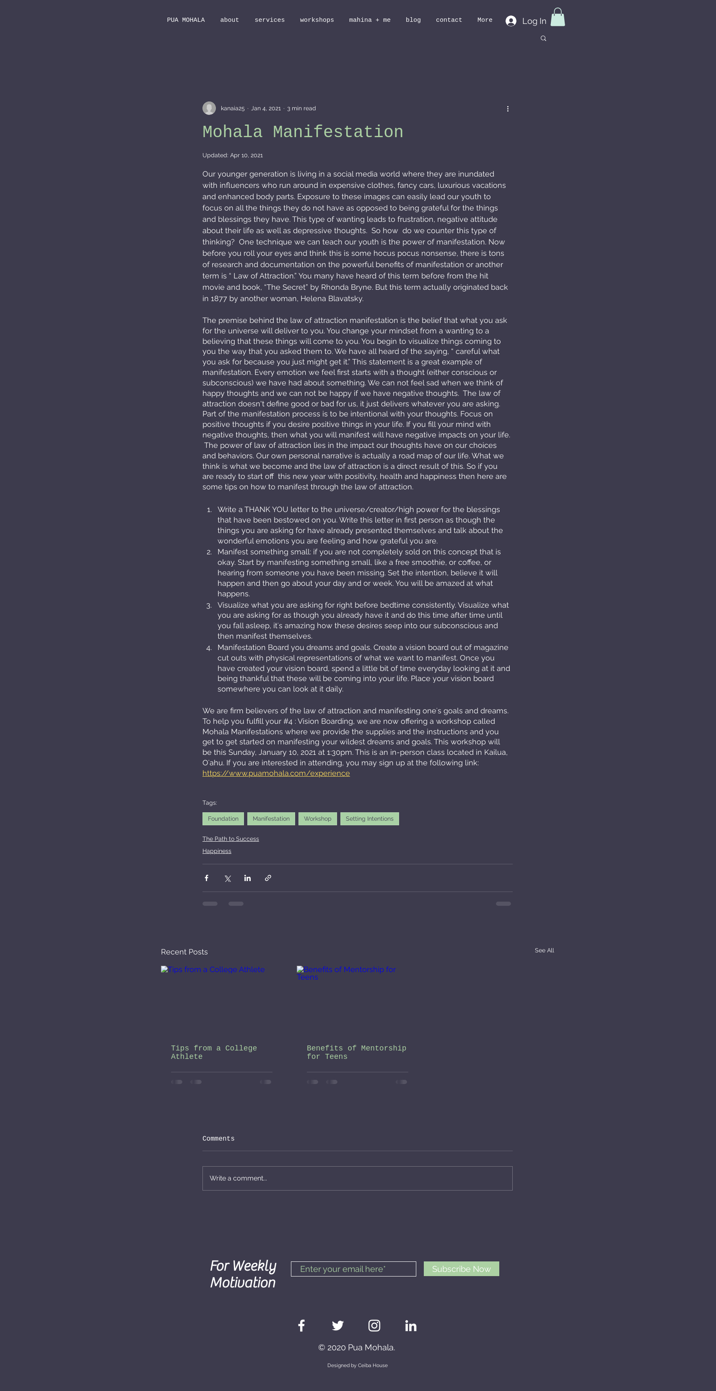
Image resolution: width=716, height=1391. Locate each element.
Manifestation (271, 818)
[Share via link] (268, 878)
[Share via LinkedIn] (248, 878)
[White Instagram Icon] (374, 1326)
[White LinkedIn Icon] (411, 1326)
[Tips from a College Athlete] (222, 1000)
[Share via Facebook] (206, 878)
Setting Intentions (370, 818)
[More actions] (508, 108)
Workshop (318, 818)
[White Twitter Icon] (338, 1326)
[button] (558, 17)
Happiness (216, 851)
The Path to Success (230, 838)
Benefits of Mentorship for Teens (357, 1052)
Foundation (223, 818)
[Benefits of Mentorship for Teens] (357, 1000)
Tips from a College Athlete (214, 1052)
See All (544, 950)
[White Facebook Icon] (301, 1326)
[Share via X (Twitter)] (227, 878)
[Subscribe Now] (461, 1268)
